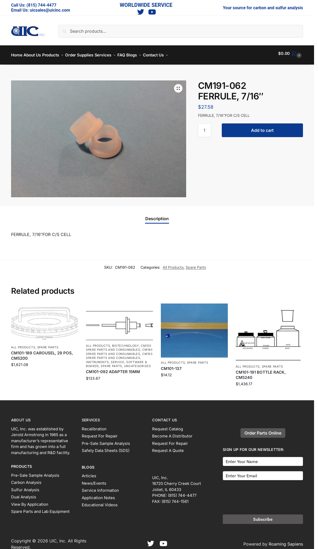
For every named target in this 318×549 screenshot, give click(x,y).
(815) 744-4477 (41, 5)
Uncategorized (137, 363)
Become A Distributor (172, 433)
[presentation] (263, 492)
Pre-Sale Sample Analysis (35, 472)
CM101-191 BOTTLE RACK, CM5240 (261, 372)
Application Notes (98, 494)
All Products (173, 264)
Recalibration (94, 425)
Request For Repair (100, 433)
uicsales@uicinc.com (50, 10)
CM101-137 (171, 365)
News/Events (94, 480)
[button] (290, 53)
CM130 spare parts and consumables (118, 345)
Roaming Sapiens (286, 540)
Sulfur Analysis (25, 486)
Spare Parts (196, 264)
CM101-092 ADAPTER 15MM (113, 368)
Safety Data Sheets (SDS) (105, 447)
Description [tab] (157, 215)
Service (117, 359)
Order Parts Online (262, 430)
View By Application (29, 501)
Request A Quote (168, 447)
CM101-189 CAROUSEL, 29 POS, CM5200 (42, 353)
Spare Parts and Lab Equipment (40, 508)
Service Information (100, 487)
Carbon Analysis (26, 479)
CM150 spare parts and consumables (119, 353)
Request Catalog (167, 425)
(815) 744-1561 (175, 498)
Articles (89, 472)
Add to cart (262, 127)
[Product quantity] (204, 127)
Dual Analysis (23, 494)
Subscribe (263, 516)
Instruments (97, 359)
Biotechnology (125, 343)
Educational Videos (100, 501)
